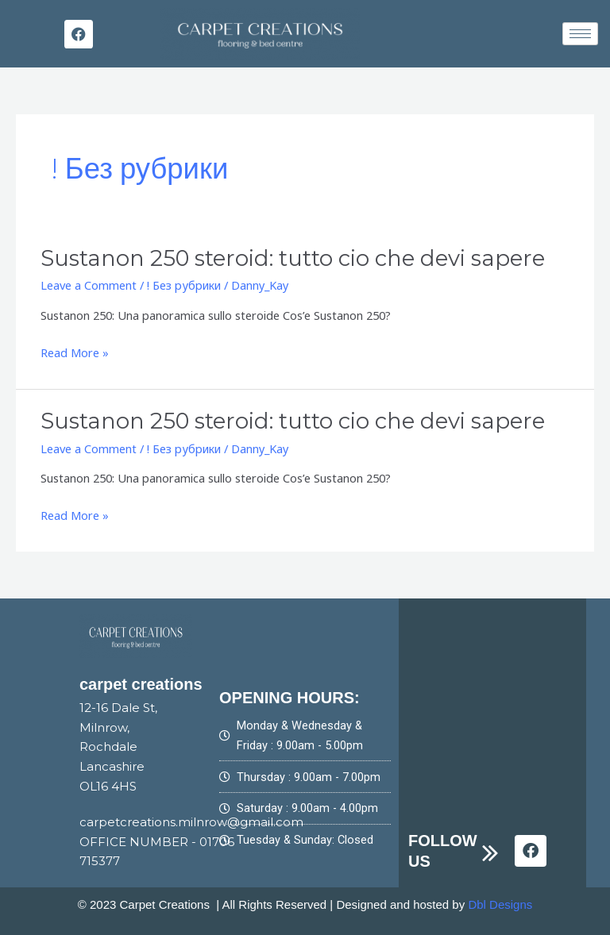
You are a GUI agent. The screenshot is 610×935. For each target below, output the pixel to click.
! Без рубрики (184, 285)
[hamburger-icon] (580, 33)
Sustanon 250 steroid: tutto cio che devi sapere (290, 258)
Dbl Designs (500, 903)
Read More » (75, 353)
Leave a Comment (89, 285)
